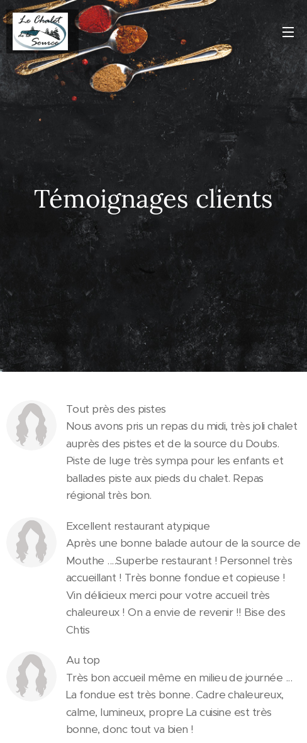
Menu (288, 32)
